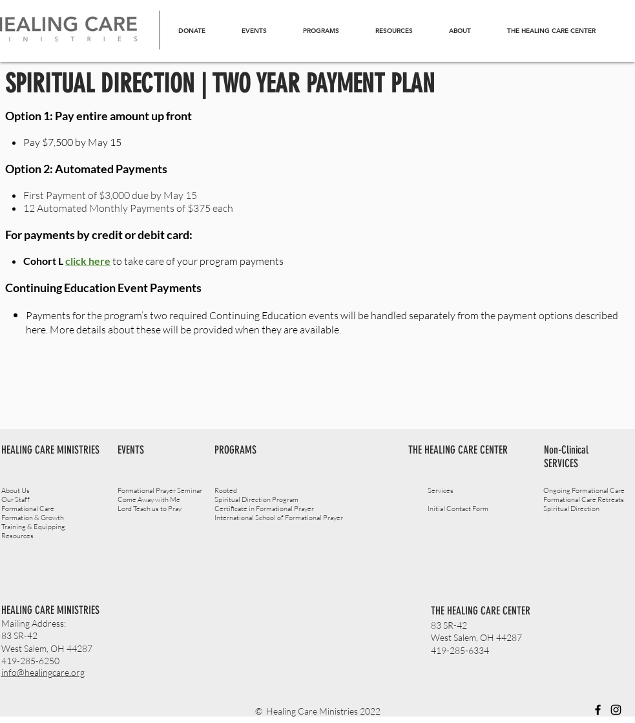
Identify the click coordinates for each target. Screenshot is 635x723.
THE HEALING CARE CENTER (480, 610)
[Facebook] (598, 710)
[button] (321, 31)
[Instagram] (616, 710)
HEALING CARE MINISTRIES (50, 609)
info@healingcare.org (43, 672)
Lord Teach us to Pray (150, 508)
